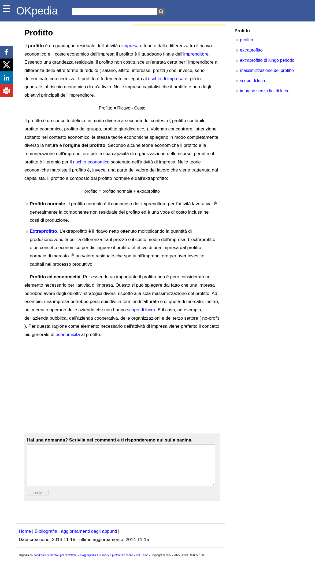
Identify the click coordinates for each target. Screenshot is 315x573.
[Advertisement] (122, 383)
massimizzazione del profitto (267, 70)
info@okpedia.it (88, 563)
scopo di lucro (141, 309)
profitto (246, 40)
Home (25, 539)
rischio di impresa (165, 78)
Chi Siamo (142, 563)
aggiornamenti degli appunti (89, 539)
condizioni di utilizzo (46, 563)
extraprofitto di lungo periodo (267, 60)
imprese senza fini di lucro (265, 91)
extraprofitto (251, 50)
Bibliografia (46, 539)
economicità (67, 334)
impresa (131, 45)
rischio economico (91, 162)
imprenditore (196, 54)
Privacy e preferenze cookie (116, 563)
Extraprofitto (43, 231)
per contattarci (68, 563)
